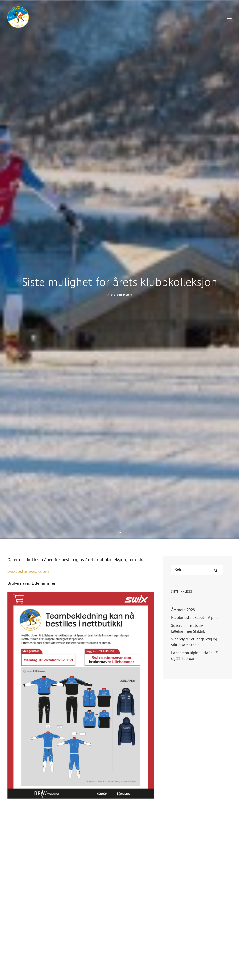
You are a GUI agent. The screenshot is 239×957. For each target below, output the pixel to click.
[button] (216, 418)
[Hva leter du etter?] (197, 418)
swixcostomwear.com (28, 420)
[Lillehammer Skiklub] (18, 17)
